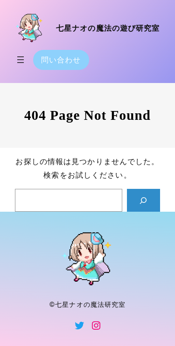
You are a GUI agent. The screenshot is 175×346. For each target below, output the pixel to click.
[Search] (143, 200)
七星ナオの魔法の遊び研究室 (108, 28)
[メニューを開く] (20, 59)
